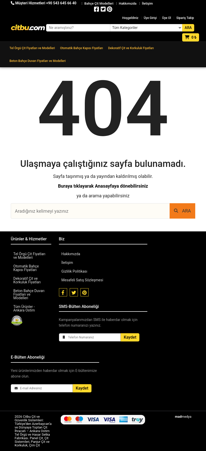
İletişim (67, 262)
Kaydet (130, 337)
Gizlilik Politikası (74, 271)
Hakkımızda (70, 254)
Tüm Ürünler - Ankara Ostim (24, 308)
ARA (182, 211)
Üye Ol (166, 18)
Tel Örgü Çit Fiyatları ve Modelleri (32, 48)
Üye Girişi (150, 18)
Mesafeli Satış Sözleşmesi (82, 280)
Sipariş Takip (185, 18)
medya (183, 416)
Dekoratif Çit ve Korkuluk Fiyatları (131, 48)
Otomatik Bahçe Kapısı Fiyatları (81, 48)
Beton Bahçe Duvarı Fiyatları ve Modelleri (37, 61)
